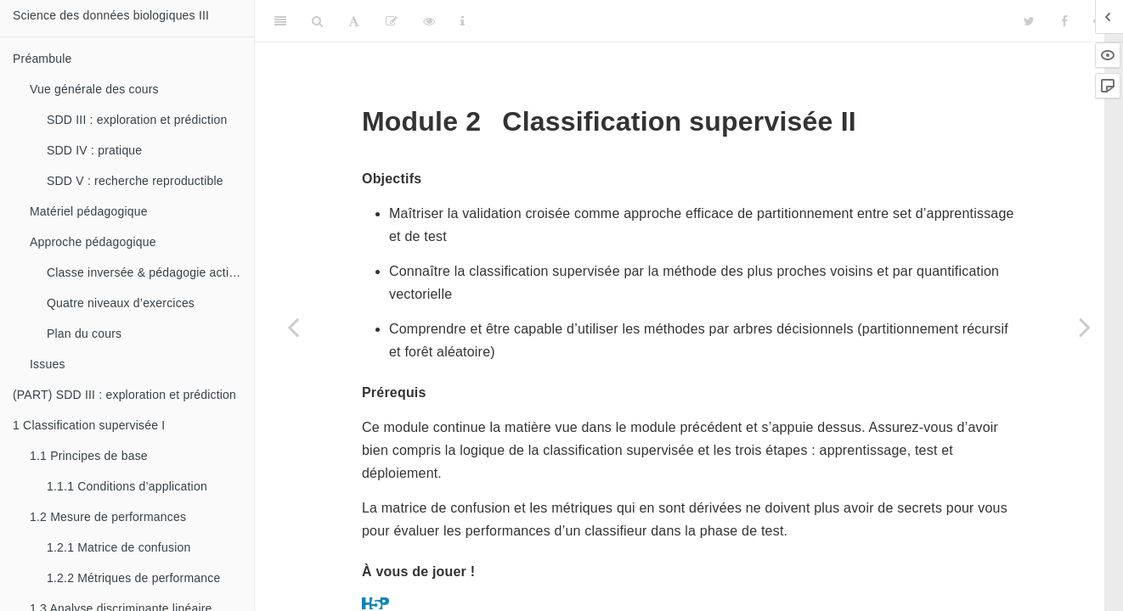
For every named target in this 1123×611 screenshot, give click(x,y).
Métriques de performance (133, 578)
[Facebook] (1064, 21)
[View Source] (429, 21)
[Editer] (391, 21)
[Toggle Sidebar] (280, 21)
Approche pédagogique (93, 242)
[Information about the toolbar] (462, 21)
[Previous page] (293, 326)
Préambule (42, 58)
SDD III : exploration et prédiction (137, 119)
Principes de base (89, 455)
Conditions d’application (127, 486)
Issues (47, 364)
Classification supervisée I (89, 425)
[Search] (317, 21)
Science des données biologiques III (111, 15)
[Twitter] (1029, 21)
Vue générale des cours (94, 89)
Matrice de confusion (118, 547)
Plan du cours (84, 333)
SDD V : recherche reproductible (135, 181)
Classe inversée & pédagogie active (144, 272)
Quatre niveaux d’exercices (121, 303)
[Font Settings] (354, 21)
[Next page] (1085, 326)
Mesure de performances (108, 517)
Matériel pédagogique (89, 211)
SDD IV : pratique (94, 150)
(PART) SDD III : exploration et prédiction (124, 394)
